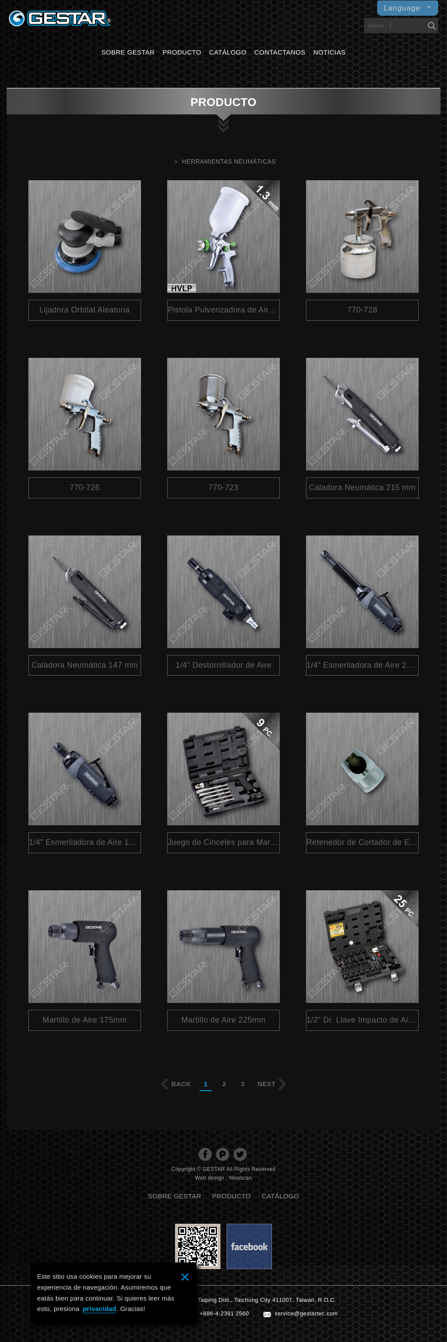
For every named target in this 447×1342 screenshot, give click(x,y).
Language (408, 7)
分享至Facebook (205, 1154)
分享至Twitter (240, 1154)
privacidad (99, 1308)
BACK (181, 1084)
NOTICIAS (329, 52)
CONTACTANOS (280, 52)
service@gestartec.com (306, 1313)
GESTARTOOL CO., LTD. (60, 20)
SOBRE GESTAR (128, 52)
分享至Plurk (222, 1154)
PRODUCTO (181, 52)
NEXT (267, 1084)
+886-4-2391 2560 (224, 1313)
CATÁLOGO (227, 52)
